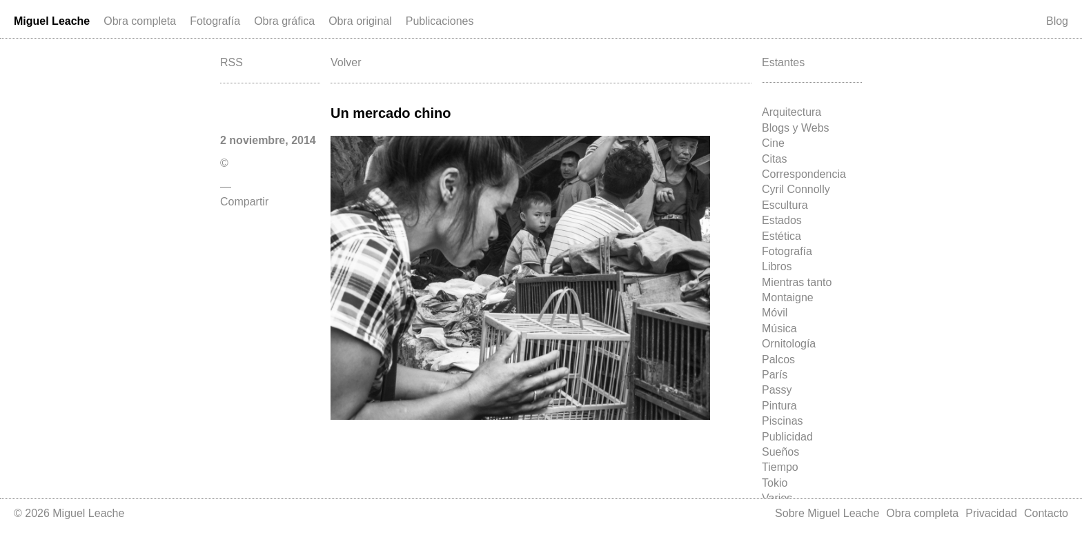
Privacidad (991, 513)
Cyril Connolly (796, 189)
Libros (777, 266)
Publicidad (787, 437)
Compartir (244, 201)
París (774, 375)
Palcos (778, 359)
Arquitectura (791, 112)
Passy (777, 390)
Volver (346, 62)
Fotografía (215, 21)
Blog (1057, 21)
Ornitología (789, 343)
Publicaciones (440, 21)
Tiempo (780, 467)
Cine (773, 143)
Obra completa (140, 21)
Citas (774, 159)
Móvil (774, 312)
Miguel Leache (52, 21)
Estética (781, 236)
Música (779, 328)
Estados (782, 220)
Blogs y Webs (795, 128)
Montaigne (788, 297)
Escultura (785, 205)
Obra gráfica (284, 21)
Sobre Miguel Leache (827, 513)
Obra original (360, 21)
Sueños (780, 452)
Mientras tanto (797, 282)
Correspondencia (804, 174)
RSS (231, 62)
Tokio (774, 483)
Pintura (779, 406)
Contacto (1046, 513)
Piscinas (782, 421)
